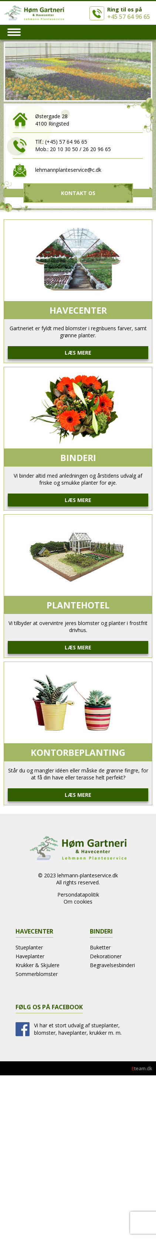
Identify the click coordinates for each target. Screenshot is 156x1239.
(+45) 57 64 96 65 (66, 141)
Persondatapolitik (78, 894)
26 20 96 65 (97, 149)
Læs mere (78, 352)
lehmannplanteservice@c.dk (68, 169)
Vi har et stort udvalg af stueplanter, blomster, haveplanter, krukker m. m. (78, 1029)
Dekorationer (106, 956)
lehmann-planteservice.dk (87, 875)
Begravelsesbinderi (112, 965)
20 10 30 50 (64, 149)
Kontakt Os (78, 193)
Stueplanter (29, 947)
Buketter (100, 947)
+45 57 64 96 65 (128, 17)
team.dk (142, 1068)
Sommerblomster (37, 973)
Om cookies (78, 901)
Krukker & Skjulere (38, 965)
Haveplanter (30, 956)
